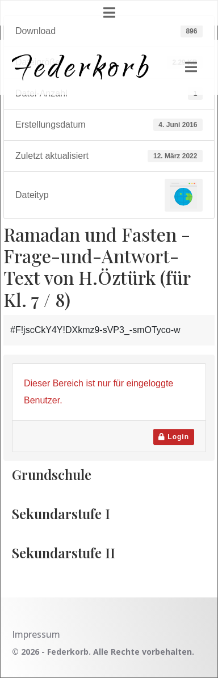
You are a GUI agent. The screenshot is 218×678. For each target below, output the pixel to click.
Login (173, 437)
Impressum (36, 634)
